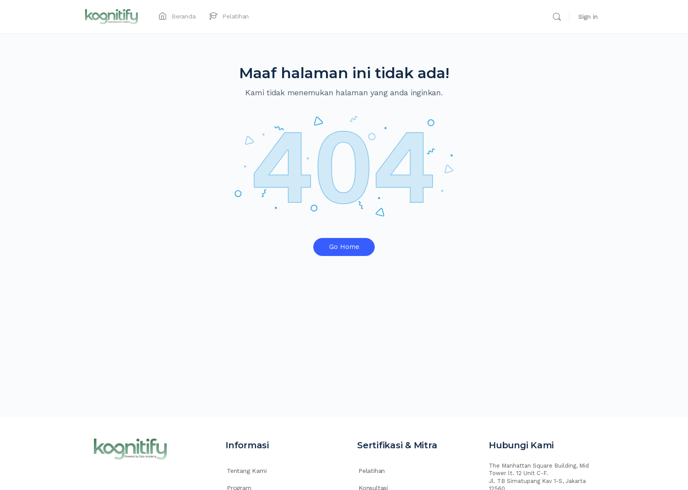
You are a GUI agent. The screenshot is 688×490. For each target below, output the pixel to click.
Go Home (344, 247)
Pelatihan (371, 470)
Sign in (588, 16)
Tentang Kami (246, 470)
